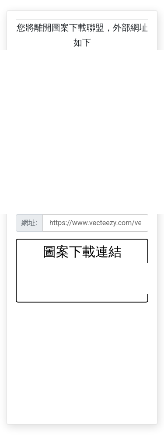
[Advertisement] (82, 132)
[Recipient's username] (95, 223)
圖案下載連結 (82, 251)
